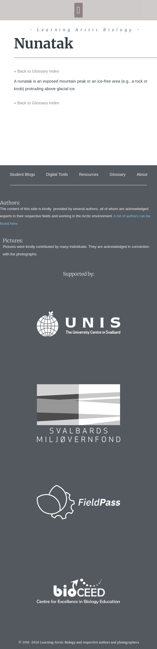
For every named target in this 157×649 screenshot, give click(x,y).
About (142, 174)
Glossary (118, 174)
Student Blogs (22, 174)
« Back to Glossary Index (36, 71)
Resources (89, 174)
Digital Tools (57, 174)
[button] (78, 10)
